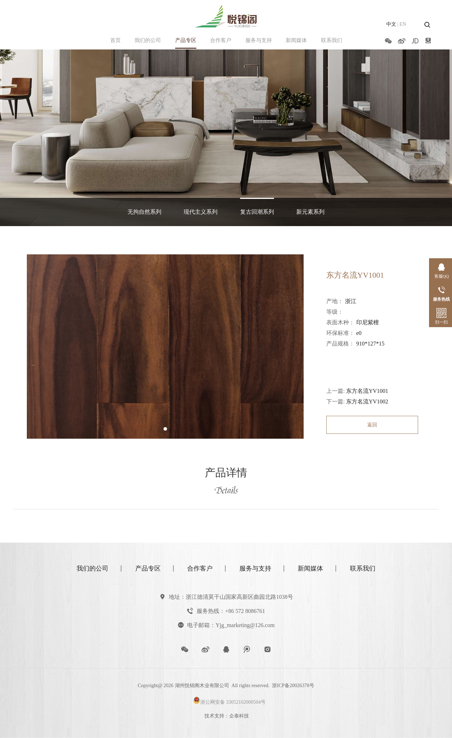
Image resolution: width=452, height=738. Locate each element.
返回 (372, 424)
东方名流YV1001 (367, 391)
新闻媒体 (296, 40)
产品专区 (185, 40)
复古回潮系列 (257, 212)
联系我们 (331, 40)
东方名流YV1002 (367, 401)
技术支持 (214, 716)
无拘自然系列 (144, 212)
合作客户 (220, 40)
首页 (115, 40)
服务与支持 (258, 40)
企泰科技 (239, 716)
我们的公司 (148, 40)
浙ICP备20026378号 (293, 685)
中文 (391, 24)
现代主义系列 (201, 212)
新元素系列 (310, 212)
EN (402, 24)
